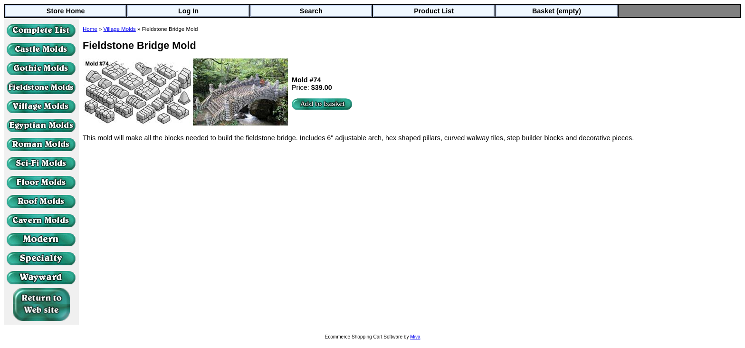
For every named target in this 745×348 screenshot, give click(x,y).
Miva (415, 336)
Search (311, 11)
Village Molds (120, 29)
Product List (434, 11)
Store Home (66, 11)
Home (90, 29)
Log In (188, 11)
